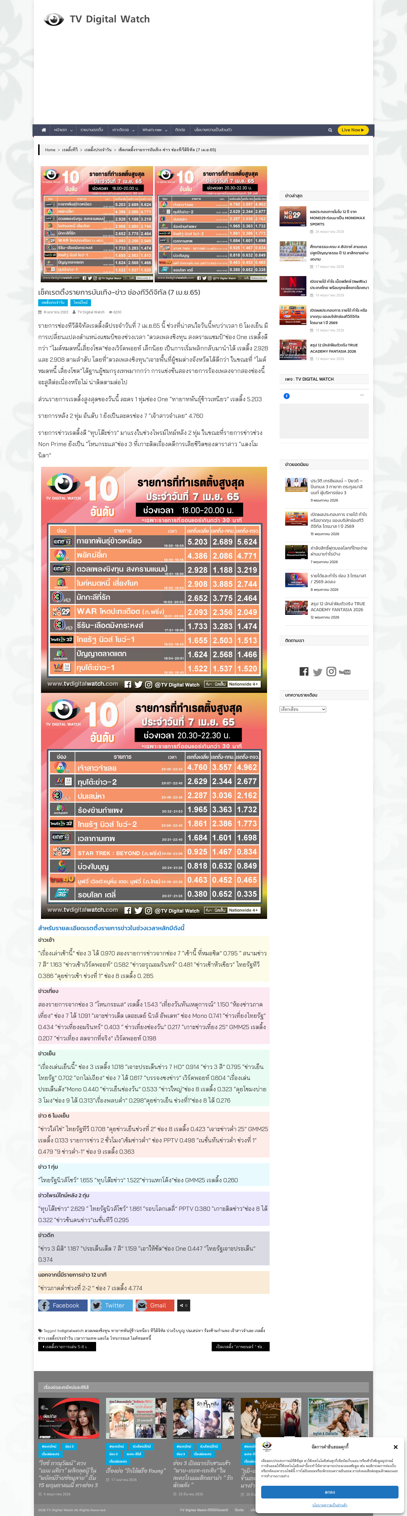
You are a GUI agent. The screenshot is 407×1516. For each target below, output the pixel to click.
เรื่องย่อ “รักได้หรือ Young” (135, 1471)
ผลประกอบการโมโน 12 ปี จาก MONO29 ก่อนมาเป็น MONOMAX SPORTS (337, 218)
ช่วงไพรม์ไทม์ (142, 1446)
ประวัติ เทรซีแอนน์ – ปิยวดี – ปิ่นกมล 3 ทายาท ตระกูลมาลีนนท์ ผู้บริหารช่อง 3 (337, 486)
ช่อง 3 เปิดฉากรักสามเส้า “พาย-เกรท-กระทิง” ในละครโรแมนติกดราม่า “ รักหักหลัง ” (203, 1474)
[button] (396, 1447)
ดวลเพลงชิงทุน (97, 1330)
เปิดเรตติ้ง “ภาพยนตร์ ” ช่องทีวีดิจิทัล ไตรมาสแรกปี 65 (243, 1346)
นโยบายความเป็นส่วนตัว (329, 1505)
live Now (353, 130)
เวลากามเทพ (85, 1338)
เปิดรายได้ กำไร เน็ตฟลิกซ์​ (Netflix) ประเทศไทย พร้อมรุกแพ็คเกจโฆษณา (339, 284)
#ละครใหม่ (49, 1446)
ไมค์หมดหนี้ (141, 1338)
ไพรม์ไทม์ (81, 302)
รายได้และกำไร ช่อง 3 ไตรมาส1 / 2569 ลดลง (338, 578)
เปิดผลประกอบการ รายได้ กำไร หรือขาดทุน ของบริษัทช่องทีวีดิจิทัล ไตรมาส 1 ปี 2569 (338, 316)
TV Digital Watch (91, 312)
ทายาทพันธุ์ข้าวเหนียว (130, 1330)
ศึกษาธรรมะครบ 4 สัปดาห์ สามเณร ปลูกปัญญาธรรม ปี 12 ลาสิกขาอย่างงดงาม (339, 253)
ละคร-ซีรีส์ (134, 1454)
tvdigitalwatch (70, 1330)
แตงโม (103, 1338)
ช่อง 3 (69, 1446)
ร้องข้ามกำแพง (217, 1330)
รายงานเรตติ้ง (92, 130)
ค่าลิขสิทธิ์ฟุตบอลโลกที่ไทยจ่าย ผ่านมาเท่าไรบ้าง (339, 551)
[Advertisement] (203, 82)
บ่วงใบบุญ (175, 1330)
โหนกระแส (119, 1338)
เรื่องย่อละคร (50, 1454)
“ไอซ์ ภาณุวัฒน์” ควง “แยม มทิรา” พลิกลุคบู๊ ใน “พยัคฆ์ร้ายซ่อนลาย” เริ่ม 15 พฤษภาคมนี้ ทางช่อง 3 (68, 1474)
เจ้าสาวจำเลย (242, 1330)
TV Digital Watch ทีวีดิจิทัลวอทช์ (204, 1510)
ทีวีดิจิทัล (157, 1330)
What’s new (152, 130)
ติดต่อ (180, 130)
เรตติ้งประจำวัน (53, 302)
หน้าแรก (60, 130)
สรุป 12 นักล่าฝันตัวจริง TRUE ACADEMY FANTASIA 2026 (334, 348)
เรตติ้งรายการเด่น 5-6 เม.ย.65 (71, 1346)
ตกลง (330, 1492)
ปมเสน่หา (194, 1330)
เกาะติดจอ (120, 130)
